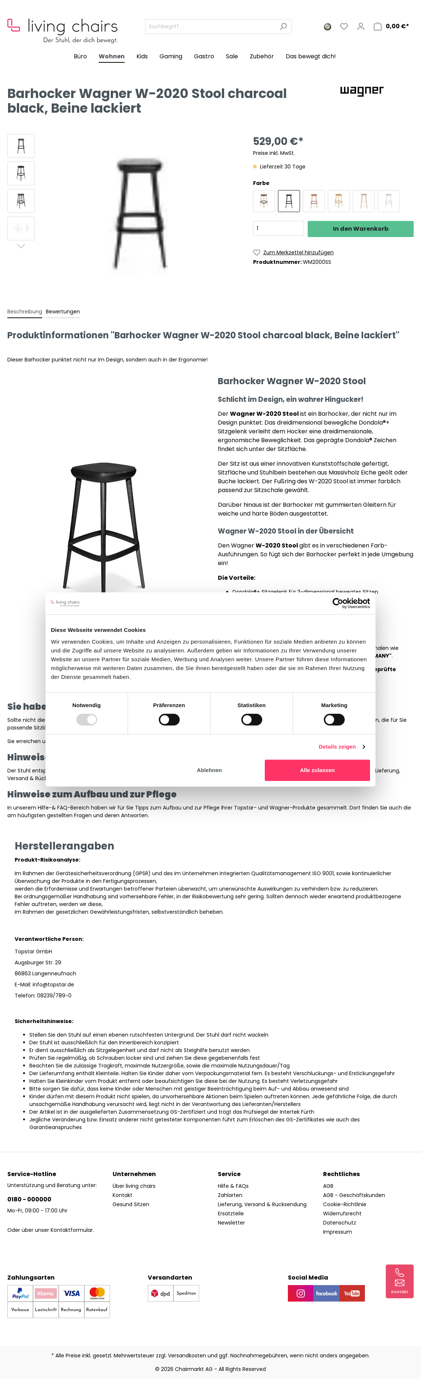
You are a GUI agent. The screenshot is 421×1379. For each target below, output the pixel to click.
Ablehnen (209, 770)
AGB (328, 1186)
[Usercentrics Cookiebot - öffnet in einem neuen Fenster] (338, 603)
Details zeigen (337, 746)
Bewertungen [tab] (63, 311)
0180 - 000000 (29, 1199)
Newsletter (231, 1222)
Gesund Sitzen (131, 1204)
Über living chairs (134, 1186)
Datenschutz (339, 1222)
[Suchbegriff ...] (210, 26)
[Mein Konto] (360, 26)
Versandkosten (187, 1355)
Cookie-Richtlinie (344, 1204)
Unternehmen (134, 1174)
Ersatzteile (231, 1213)
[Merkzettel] (344, 26)
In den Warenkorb (360, 229)
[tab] (24, 311)
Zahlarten (230, 1195)
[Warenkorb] (391, 26)
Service (229, 1174)
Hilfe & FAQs (233, 1186)
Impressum (337, 1232)
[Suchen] (283, 26)
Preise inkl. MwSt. (274, 153)
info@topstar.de (53, 984)
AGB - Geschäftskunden (354, 1195)
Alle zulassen (317, 770)
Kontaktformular (72, 1230)
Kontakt (122, 1195)
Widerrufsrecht (342, 1213)
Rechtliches (341, 1174)
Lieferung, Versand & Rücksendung (262, 1204)
